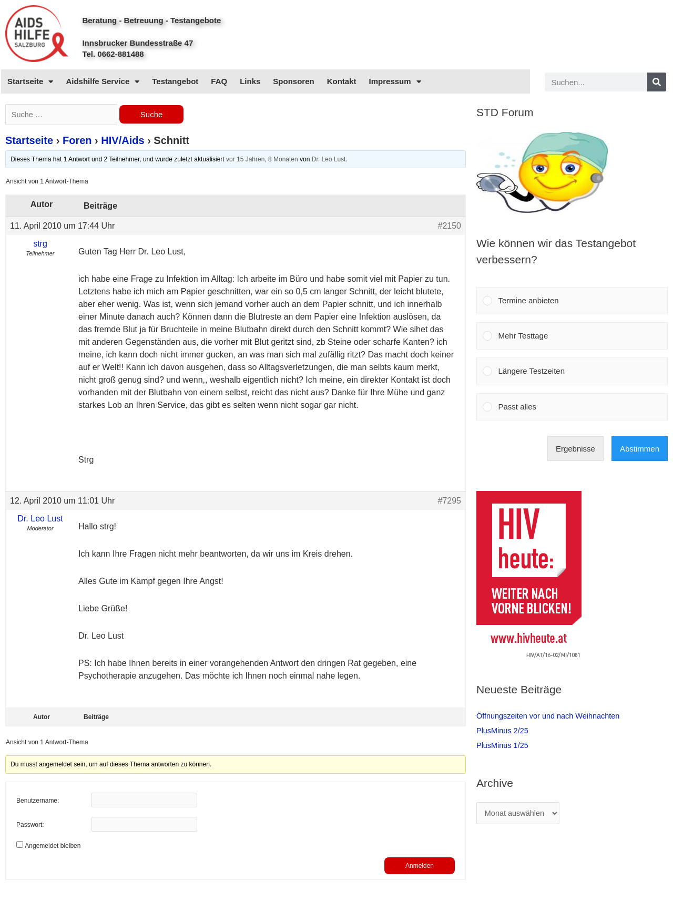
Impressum (395, 82)
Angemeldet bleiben (52, 846)
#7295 (450, 501)
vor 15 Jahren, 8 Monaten (262, 160)
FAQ (219, 81)
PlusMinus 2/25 (503, 730)
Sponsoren (293, 81)
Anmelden (419, 866)
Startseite (30, 82)
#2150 (450, 226)
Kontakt (341, 81)
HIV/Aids (122, 141)
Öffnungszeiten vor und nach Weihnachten (550, 715)
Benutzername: (37, 802)
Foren (77, 141)
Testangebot (175, 81)
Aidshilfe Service (102, 82)
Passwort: (30, 826)
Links (250, 81)
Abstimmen (639, 448)
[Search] (656, 82)
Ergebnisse (575, 448)
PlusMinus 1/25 (503, 745)
